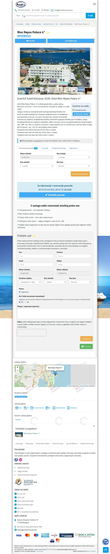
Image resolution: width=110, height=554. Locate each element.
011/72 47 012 (46, 189)
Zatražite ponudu (55, 195)
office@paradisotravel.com (27, 530)
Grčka (28, 24)
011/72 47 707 (36, 527)
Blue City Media (91, 551)
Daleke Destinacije (87, 443)
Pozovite (86, 346)
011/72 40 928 (63, 189)
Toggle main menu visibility (94, 3)
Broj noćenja (61, 153)
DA (21, 302)
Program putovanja (59, 148)
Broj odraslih (24, 162)
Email (21, 261)
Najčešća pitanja (21, 467)
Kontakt (20, 508)
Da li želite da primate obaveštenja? (32, 296)
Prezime (60, 252)
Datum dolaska (25, 153)
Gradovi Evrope (58, 443)
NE (27, 302)
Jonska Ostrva (48, 24)
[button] (91, 49)
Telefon (59, 261)
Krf (57, 24)
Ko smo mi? (21, 494)
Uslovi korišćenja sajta (25, 504)
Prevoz (21, 288)
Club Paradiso (39, 551)
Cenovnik (45, 148)
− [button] (17, 371)
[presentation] (31, 332)
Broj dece (60, 162)
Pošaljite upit (71, 40)
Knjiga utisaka (21, 471)
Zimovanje (29, 443)
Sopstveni (23, 292)
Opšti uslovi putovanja (25, 501)
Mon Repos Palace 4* (32, 433)
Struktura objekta (25, 278)
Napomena (73, 148)
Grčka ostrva (36, 24)
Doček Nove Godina (43, 443)
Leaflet (70, 386)
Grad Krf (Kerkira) (66, 24)
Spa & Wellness (72, 443)
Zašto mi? (20, 497)
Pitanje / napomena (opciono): (28, 306)
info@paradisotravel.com (63, 10)
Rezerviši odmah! (81, 114)
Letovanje (19, 24)
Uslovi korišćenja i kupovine (25, 475)
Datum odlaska (62, 269)
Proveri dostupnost (28, 148)
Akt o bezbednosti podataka (27, 512)
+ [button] (17, 367)
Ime (20, 252)
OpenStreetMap (83, 386)
